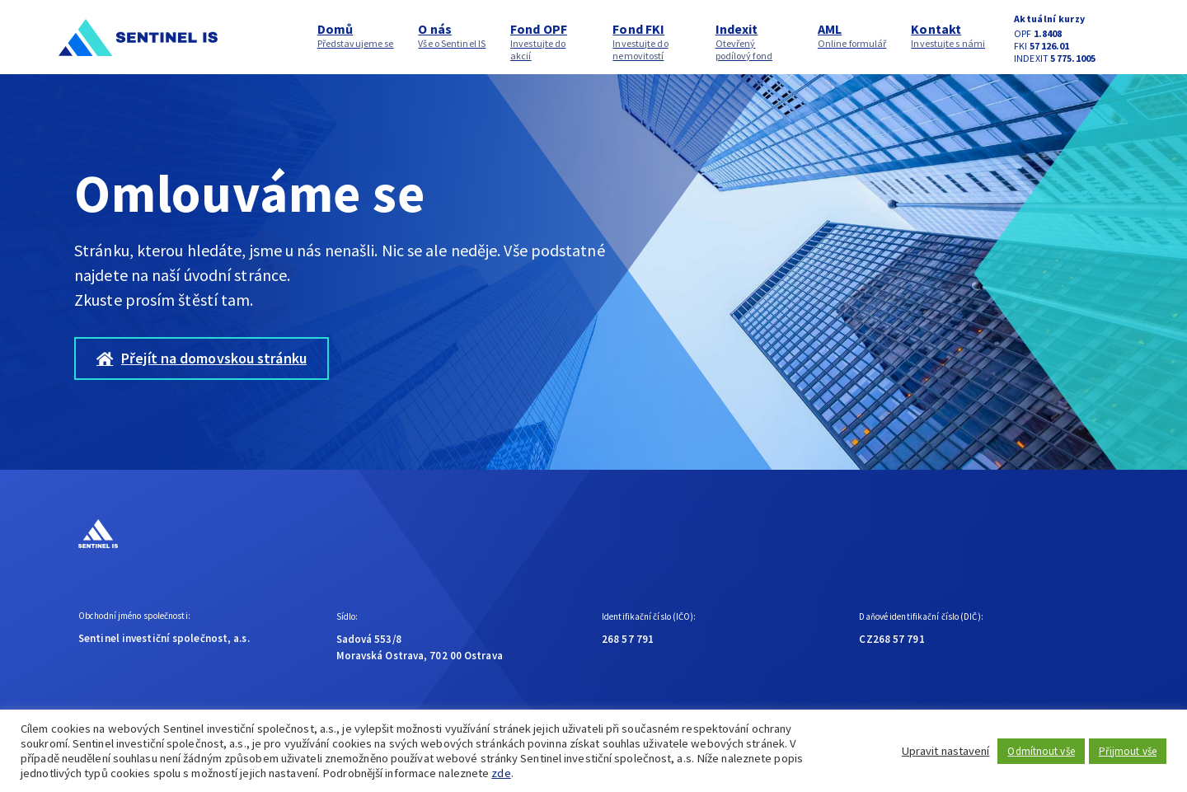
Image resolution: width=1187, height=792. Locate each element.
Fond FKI (651, 41)
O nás (452, 35)
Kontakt (948, 35)
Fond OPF (549, 41)
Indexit (754, 41)
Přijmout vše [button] (1128, 751)
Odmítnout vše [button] (1040, 751)
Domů (355, 35)
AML (852, 35)
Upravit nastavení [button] (946, 750)
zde (500, 773)
